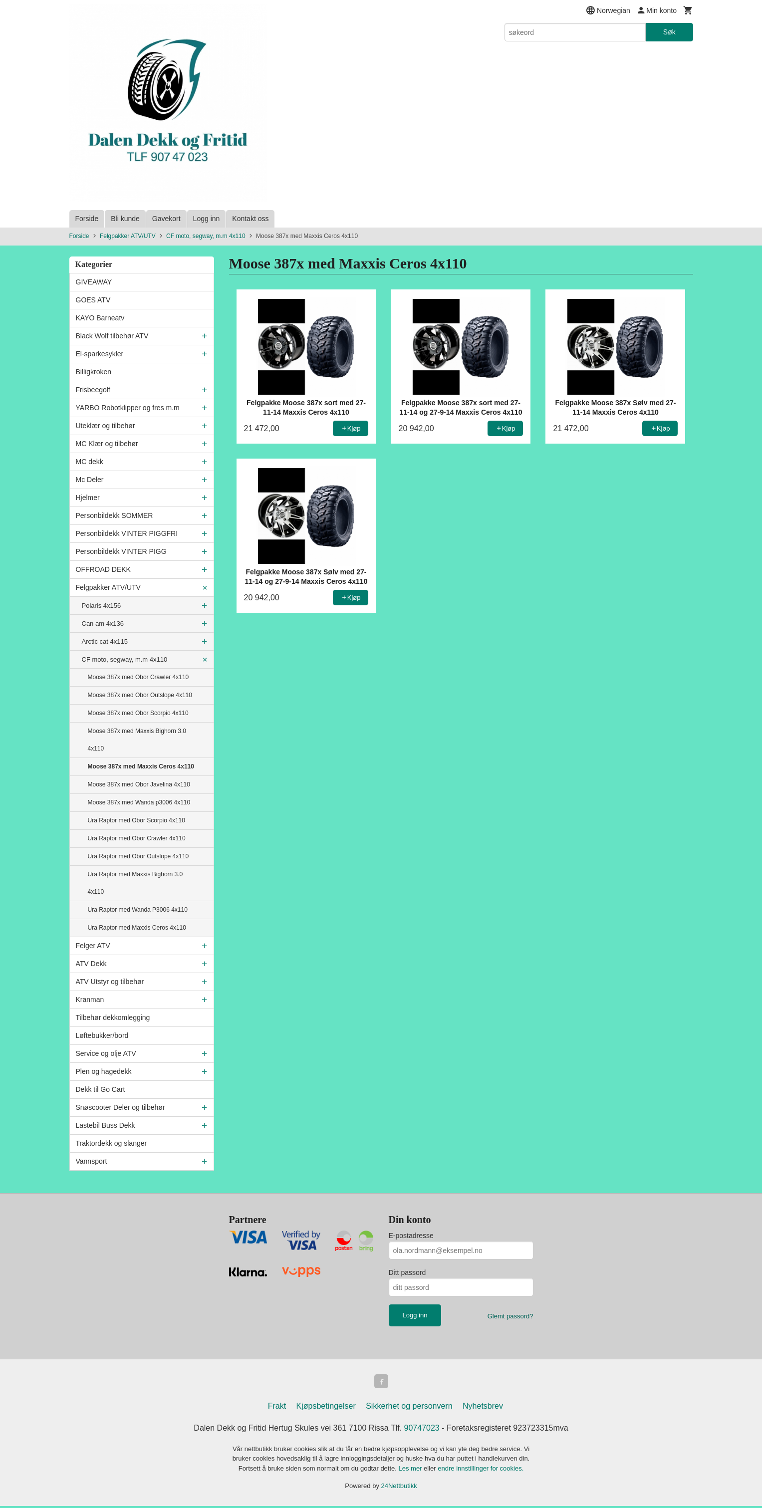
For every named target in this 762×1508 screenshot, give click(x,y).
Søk (669, 32)
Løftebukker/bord (102, 1035)
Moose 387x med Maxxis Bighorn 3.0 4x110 (137, 740)
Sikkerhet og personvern (409, 1408)
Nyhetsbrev (483, 1408)
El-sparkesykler (100, 354)
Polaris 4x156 (101, 605)
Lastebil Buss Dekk (105, 1125)
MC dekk (89, 462)
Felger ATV (93, 946)
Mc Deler (90, 480)
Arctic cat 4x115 (105, 641)
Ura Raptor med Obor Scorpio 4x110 (136, 820)
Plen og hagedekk (104, 1071)
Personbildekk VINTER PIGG (121, 551)
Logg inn (206, 219)
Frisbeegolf (93, 390)
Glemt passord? (510, 1316)
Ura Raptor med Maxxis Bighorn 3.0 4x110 (135, 883)
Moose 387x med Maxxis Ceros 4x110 (141, 766)
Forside (87, 219)
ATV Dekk (91, 964)
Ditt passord (407, 1272)
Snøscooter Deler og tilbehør (120, 1107)
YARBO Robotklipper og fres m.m (128, 408)
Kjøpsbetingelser (326, 1408)
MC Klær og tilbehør (107, 444)
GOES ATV (93, 300)
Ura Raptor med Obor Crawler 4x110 (137, 838)
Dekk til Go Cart (100, 1089)
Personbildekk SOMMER (114, 515)
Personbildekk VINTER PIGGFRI (127, 533)
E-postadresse (411, 1236)
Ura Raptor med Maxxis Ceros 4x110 (137, 927)
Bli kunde (125, 219)
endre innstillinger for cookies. (480, 1470)
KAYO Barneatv (100, 318)
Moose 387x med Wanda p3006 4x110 (139, 802)
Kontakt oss (250, 219)
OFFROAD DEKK (103, 569)
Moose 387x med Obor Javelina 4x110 (139, 784)
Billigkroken (94, 372)
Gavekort (166, 219)
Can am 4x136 (103, 623)
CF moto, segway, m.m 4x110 (125, 659)
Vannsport (91, 1161)
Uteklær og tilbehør (105, 426)
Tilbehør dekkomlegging (113, 1017)
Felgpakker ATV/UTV (108, 587)
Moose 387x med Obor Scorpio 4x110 (138, 713)
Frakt (277, 1408)
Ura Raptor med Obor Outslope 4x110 (138, 856)
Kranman (90, 1000)
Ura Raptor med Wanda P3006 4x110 (138, 909)
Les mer (411, 1470)
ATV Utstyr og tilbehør (110, 982)
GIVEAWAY (94, 282)
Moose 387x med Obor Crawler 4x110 (138, 677)
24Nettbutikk (399, 1488)
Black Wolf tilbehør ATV (112, 336)
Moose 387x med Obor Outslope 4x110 (140, 695)
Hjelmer (88, 498)
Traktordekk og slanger (111, 1143)
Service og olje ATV (106, 1053)
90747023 (422, 1430)
